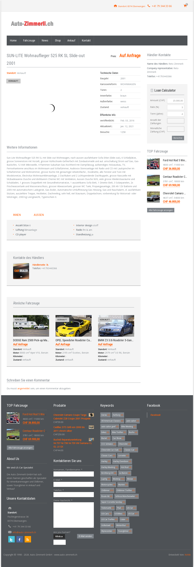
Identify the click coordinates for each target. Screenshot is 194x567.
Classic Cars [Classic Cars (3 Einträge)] (108, 455)
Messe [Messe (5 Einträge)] (131, 478)
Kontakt (86, 40)
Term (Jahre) (156, 113)
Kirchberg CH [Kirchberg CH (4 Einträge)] (108, 473)
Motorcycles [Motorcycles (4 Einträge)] (108, 484)
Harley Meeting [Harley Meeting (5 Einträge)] (109, 467)
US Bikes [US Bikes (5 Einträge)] (120, 513)
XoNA (188, 554)
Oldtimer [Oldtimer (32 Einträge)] (107, 490)
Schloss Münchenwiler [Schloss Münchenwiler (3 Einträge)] (126, 496)
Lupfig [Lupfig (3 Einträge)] (105, 478)
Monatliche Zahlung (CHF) (157, 130)
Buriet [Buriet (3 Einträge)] (105, 438)
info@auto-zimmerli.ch (24, 532)
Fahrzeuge (29, 40)
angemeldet (23, 388)
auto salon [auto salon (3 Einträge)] (132, 420)
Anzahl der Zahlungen (155, 121)
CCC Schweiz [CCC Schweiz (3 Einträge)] (108, 444)
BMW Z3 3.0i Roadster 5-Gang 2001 (118, 340)
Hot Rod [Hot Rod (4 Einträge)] (126, 467)
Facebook (155, 414)
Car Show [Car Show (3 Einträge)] (118, 438)
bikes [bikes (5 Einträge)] (105, 432)
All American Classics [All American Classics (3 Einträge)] (112, 420)
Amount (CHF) (157, 100)
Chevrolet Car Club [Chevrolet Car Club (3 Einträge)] (111, 449)
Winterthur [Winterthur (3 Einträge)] (122, 525)
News (45, 40)
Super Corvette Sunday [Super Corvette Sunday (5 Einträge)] (113, 502)
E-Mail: (57, 479)
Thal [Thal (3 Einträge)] (120, 508)
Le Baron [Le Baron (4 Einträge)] (124, 473)
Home (13, 40)
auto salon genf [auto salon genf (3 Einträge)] (109, 426)
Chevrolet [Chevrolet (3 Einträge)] (124, 444)
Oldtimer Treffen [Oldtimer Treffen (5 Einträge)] (126, 490)
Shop (58, 40)
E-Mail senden (85, 536)
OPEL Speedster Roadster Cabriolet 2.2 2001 (81, 340)
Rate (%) (154, 106)
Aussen (39, 214)
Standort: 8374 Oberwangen (131, 6)
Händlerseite (38, 264)
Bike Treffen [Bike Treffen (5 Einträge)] (119, 432)
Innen (17, 214)
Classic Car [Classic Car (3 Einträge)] (130, 449)
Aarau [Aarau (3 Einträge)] (105, 415)
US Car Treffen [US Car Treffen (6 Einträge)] (109, 519)
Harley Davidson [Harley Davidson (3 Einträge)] (122, 461)
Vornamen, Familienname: (67, 469)
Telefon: (58, 490)
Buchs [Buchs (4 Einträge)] (133, 432)
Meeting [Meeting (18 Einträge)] (118, 478)
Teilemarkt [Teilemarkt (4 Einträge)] (107, 508)
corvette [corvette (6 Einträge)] (123, 455)
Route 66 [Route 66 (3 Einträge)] (106, 496)
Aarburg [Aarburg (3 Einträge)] (118, 415)
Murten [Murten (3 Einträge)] (122, 484)
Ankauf (71, 40)
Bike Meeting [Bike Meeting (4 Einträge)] (128, 426)
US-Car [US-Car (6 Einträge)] (131, 508)
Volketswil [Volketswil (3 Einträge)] (107, 525)
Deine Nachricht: (62, 500)
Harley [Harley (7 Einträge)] (105, 461)
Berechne (178, 138)
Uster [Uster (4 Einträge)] (124, 519)
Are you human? (61, 532)
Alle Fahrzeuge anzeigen (161, 210)
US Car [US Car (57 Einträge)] (133, 513)
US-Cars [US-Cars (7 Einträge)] (106, 513)
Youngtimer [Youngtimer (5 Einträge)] (124, 531)
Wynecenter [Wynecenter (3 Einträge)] (108, 531)
